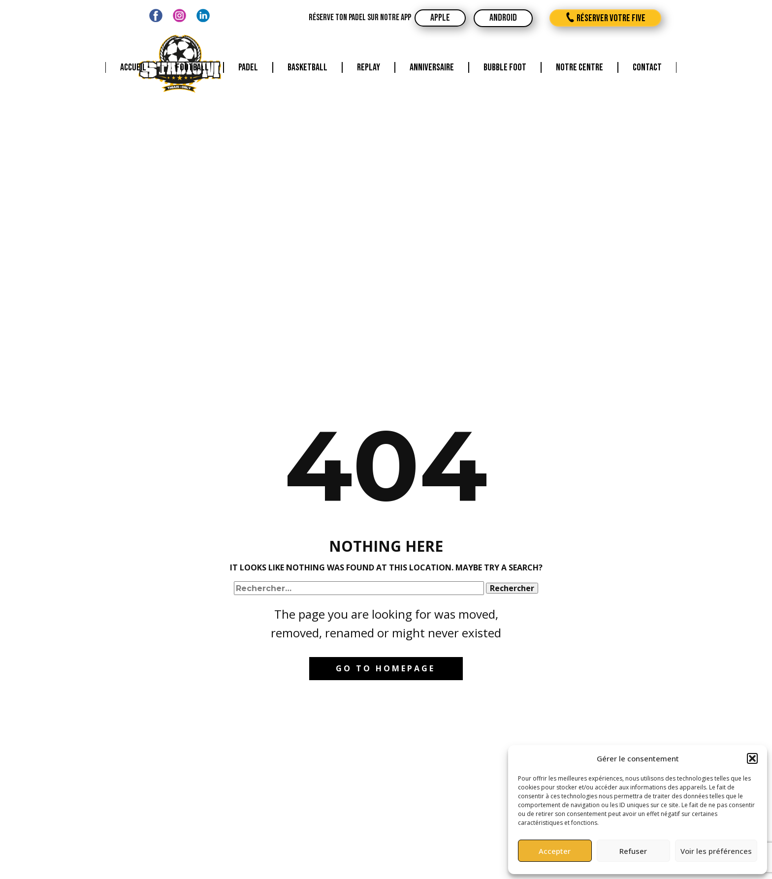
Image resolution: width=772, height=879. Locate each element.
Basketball (307, 67)
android (503, 18)
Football (192, 67)
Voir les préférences (716, 851)
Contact (647, 67)
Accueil (133, 67)
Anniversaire (432, 67)
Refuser (633, 851)
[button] (752, 758)
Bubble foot (504, 67)
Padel (248, 67)
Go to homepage (385, 668)
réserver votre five (605, 18)
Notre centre (579, 67)
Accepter (555, 851)
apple (440, 18)
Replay (368, 67)
